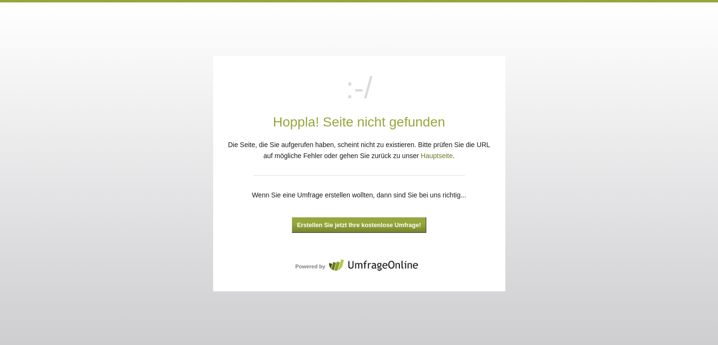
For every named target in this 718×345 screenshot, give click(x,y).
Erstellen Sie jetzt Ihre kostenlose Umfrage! (359, 225)
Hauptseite (437, 156)
